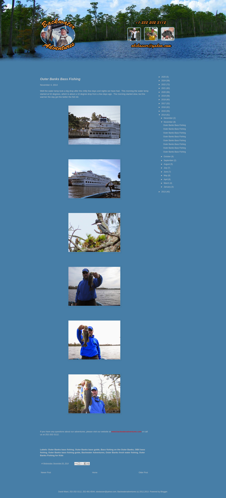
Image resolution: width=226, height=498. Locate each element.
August (167, 164)
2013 (163, 192)
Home (94, 472)
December (168, 118)
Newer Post (46, 472)
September (169, 160)
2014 (163, 115)
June (166, 172)
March (167, 183)
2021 (163, 88)
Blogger (164, 492)
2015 (163, 111)
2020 (163, 92)
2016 (163, 107)
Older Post (143, 472)
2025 (163, 77)
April (166, 179)
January (167, 187)
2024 (163, 80)
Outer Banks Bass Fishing (174, 125)
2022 (163, 84)
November (168, 122)
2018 (163, 99)
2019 (163, 96)
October (167, 156)
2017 (163, 103)
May (166, 175)
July (166, 168)
